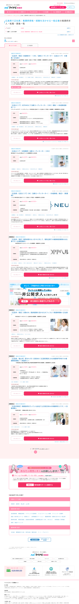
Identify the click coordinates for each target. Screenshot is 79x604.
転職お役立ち (70, 11)
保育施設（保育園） (60, 519)
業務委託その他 (20, 532)
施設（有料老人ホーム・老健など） (20, 516)
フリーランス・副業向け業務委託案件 (25, 587)
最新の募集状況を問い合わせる (46, 274)
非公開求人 (11, 41)
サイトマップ (47, 558)
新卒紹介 (26, 602)
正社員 (13, 532)
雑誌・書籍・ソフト (65, 596)
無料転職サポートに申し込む (57, 7)
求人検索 (46, 11)
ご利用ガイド (23, 11)
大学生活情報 (49, 596)
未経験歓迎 (13, 77)
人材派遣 (5, 602)
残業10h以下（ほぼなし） (38, 263)
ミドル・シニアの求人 (65, 586)
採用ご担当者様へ (60, 3)
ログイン (70, 7)
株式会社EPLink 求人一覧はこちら (62, 95)
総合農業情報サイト (21, 597)
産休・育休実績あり (20, 77)
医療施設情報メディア (61, 597)
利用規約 (25, 561)
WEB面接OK (59, 77)
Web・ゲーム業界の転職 (13, 602)
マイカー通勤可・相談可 (29, 77)
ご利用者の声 (58, 11)
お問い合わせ (39, 561)
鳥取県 (13, 504)
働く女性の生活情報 (56, 596)
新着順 (29, 45)
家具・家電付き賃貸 (19, 598)
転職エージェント (33, 602)
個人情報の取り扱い (61, 558)
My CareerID (54, 597)
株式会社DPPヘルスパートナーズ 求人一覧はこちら (59, 277)
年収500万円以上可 (46, 77)
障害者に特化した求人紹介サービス (11, 587)
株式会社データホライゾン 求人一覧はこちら (60, 349)
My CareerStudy (48, 597)
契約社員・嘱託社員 (31, 532)
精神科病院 (14, 519)
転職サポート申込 (54, 561)
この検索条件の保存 (62, 34)
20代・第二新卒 (21, 602)
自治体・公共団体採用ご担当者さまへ (17, 558)
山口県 (27, 504)
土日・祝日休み (14, 263)
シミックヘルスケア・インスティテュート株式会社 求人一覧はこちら (56, 141)
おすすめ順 (13, 45)
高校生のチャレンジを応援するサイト (28, 596)
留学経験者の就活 (13, 586)
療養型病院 (21, 513)
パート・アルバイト (43, 532)
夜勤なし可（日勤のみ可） (16, 53)
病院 (12, 522)
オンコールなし (27, 334)
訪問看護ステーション (38, 516)
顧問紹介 (61, 602)
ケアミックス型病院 (31, 513)
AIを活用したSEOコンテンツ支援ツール (31, 598)
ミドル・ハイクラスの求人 (47, 586)
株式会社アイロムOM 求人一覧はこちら (61, 183)
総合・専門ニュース (16, 596)
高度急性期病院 (30, 519)
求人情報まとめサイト (8, 596)
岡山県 (22, 504)
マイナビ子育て (29, 597)
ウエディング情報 (8, 597)
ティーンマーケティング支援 (41, 596)
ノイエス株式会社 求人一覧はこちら (61, 229)
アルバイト (55, 586)
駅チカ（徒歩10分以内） (29, 126)
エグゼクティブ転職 (40, 602)
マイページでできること (70, 3)
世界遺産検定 (15, 597)
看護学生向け (19, 586)
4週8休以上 (19, 169)
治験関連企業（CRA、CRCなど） (44, 519)
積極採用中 (53, 77)
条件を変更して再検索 (39, 539)
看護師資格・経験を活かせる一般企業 (55, 516)
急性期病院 (14, 513)
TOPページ (11, 11)
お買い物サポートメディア (9, 598)
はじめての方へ (34, 11)
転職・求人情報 (34, 586)
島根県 (18, 504)
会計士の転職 (47, 602)
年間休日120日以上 (38, 77)
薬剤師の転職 (66, 602)
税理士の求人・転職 (54, 602)
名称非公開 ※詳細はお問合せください (61, 441)
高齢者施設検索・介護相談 (43, 598)
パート (59, 586)
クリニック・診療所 (57, 513)
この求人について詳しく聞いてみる (46, 92)
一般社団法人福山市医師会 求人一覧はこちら (60, 396)
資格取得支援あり (28, 214)
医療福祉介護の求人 (36, 587)
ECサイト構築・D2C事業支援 (38, 597)
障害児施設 (21, 519)
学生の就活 (6, 586)
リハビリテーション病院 (44, 513)
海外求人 (39, 586)
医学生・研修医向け (26, 586)
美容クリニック (19, 522)
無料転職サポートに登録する (39, 485)
